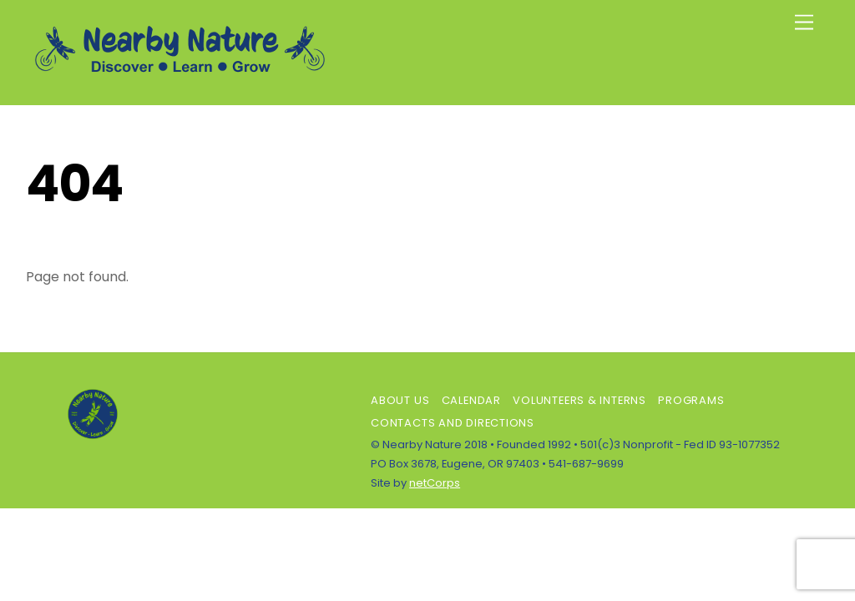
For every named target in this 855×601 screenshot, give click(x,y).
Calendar (471, 400)
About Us (400, 400)
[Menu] (804, 23)
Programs (691, 400)
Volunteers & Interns (579, 400)
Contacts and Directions (452, 423)
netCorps (434, 483)
